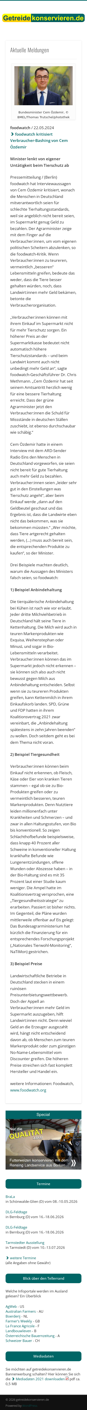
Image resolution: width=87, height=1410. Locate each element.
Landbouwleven (18, 1330)
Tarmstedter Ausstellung (25, 1242)
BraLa (10, 1196)
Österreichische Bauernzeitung (30, 1335)
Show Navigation (70, 41)
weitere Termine (21, 1258)
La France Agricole (20, 1326)
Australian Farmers (21, 1311)
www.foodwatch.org (28, 1090)
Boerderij (13, 1316)
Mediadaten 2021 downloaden (38, 1379)
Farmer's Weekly (19, 1321)
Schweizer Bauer (19, 1340)
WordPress (29, 1405)
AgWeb (11, 1306)
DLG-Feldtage (16, 1212)
